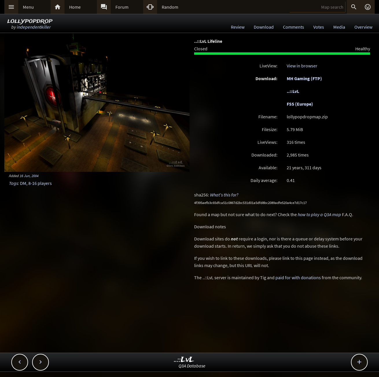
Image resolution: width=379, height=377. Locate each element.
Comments (293, 27)
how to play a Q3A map (319, 214)
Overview (363, 27)
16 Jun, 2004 (29, 175)
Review (237, 27)
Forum (121, 7)
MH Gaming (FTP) (304, 78)
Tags (13, 183)
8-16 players (40, 183)
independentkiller (34, 27)
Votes (318, 27)
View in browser (302, 66)
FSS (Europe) (300, 104)
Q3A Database (192, 366)
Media (339, 27)
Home (75, 7)
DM (23, 183)
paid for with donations (298, 277)
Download (264, 27)
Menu (28, 7)
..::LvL (293, 91)
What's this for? (224, 195)
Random (170, 7)
